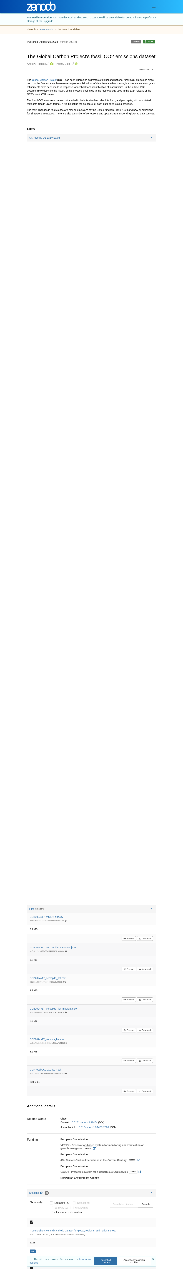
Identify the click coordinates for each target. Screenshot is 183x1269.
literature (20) (62, 1202)
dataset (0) (83, 1202)
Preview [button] (128, 938)
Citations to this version (68, 1212)
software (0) (61, 1207)
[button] (91, 137)
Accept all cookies (106, 1261)
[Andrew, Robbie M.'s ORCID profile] (51, 64)
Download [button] (145, 938)
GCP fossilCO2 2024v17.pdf (45, 1069)
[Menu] (154, 7)
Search (146, 1204)
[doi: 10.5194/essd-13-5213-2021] (33, 1251)
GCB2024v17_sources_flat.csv (47, 1039)
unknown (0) (82, 1207)
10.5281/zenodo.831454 (84, 1122)
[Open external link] (95, 1148)
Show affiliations (146, 69)
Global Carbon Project (44, 79)
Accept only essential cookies (134, 1261)
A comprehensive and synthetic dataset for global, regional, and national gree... (73, 1230)
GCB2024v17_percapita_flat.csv (48, 978)
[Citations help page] (41, 1192)
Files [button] (91, 908)
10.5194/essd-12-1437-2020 (93, 1127)
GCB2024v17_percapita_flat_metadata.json (54, 1008)
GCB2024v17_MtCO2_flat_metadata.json (53, 947)
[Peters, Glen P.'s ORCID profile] (76, 64)
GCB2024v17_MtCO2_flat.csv (46, 916)
